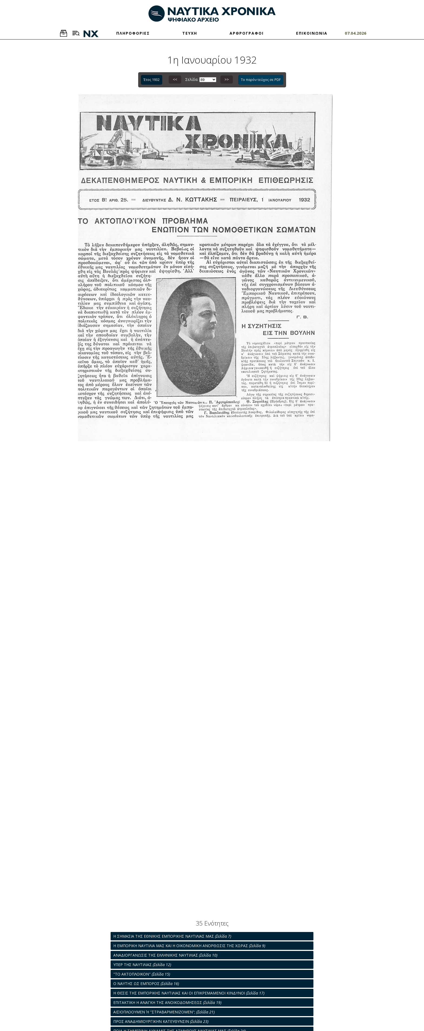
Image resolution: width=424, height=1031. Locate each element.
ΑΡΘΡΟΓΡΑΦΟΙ (247, 33)
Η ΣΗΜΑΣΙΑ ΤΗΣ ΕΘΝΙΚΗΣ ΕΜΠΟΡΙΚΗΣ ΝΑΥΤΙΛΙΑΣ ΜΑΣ (172, 936)
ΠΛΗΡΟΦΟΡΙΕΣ (133, 33)
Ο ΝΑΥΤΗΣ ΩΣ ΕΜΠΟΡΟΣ (146, 983)
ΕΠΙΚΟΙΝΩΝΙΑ (311, 33)
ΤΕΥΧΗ (189, 33)
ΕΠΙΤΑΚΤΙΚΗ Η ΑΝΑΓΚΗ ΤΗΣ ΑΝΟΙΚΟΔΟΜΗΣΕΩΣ (167, 1002)
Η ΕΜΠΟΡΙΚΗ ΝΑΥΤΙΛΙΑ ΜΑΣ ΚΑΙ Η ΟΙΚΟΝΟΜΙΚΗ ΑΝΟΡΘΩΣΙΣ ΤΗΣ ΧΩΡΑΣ (189, 945)
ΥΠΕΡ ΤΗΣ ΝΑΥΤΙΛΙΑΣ (142, 964)
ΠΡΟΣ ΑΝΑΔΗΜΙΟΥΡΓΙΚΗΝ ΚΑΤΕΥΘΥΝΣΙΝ (160, 1021)
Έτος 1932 (152, 79)
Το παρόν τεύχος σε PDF (261, 79)
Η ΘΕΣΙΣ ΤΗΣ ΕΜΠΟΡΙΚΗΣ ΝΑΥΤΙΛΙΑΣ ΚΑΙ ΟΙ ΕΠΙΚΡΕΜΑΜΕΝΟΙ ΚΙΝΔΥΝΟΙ (188, 993)
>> (226, 79)
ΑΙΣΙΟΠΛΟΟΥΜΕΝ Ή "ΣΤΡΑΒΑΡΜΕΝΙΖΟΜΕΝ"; (164, 1011)
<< (175, 79)
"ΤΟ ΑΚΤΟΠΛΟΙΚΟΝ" (141, 974)
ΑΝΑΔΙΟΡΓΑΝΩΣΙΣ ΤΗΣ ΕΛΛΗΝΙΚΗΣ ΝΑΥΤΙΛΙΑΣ (165, 955)
